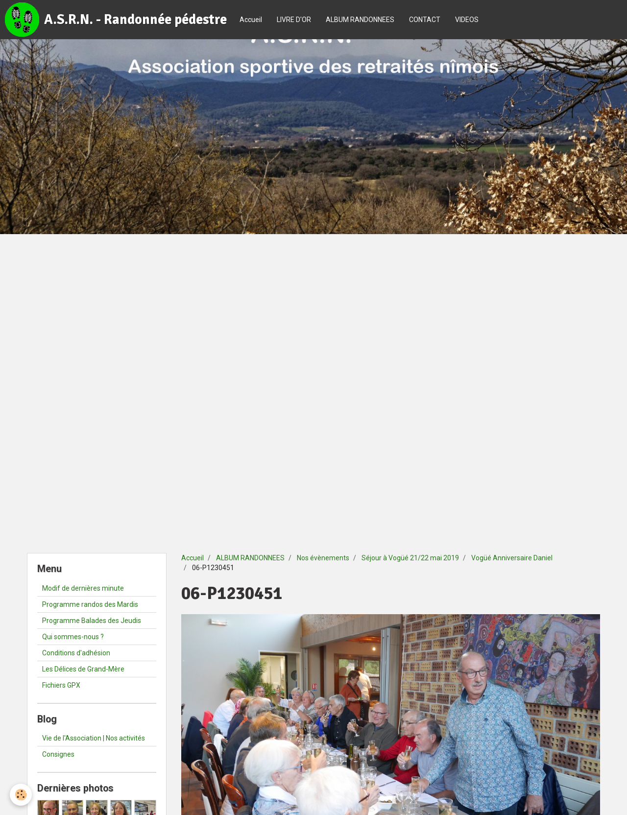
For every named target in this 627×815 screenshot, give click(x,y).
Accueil (251, 20)
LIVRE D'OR (294, 20)
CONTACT (424, 20)
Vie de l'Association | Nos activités (93, 738)
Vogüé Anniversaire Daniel (512, 558)
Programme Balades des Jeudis (91, 620)
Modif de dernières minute (83, 588)
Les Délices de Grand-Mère (83, 669)
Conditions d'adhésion (76, 653)
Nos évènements (323, 558)
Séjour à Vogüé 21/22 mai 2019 (410, 558)
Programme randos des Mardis (90, 604)
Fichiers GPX (61, 685)
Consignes (58, 754)
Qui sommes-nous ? (73, 637)
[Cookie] (21, 795)
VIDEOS (467, 20)
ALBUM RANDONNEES (360, 20)
